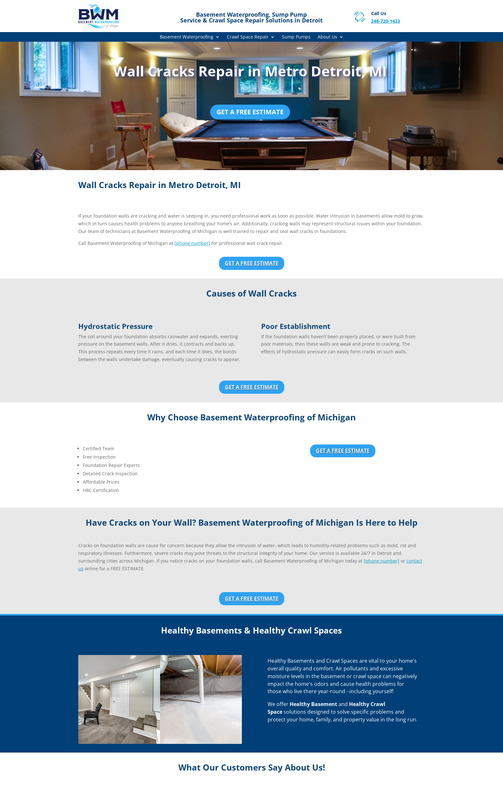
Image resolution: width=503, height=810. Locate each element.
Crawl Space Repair (248, 37)
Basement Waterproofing (186, 37)
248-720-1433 (385, 21)
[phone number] (192, 243)
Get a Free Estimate (250, 112)
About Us (327, 37)
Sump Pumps (296, 37)
